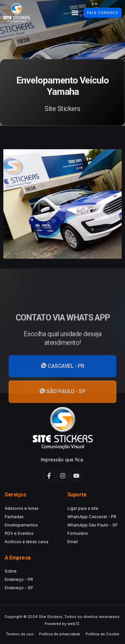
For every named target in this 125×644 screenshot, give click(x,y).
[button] (74, 12)
